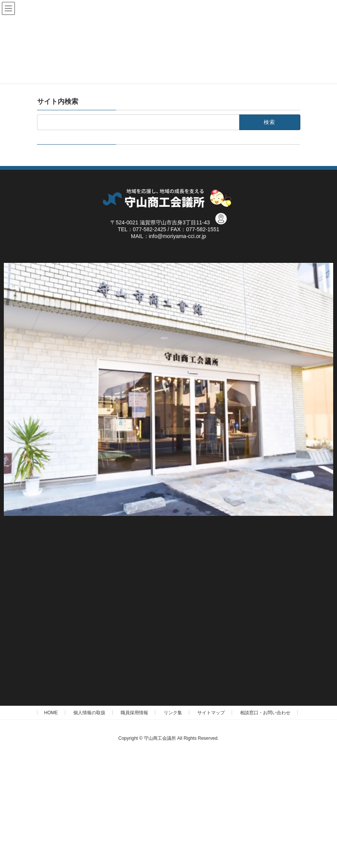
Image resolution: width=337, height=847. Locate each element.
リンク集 (173, 712)
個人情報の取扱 (89, 712)
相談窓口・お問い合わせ (265, 712)
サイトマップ (211, 712)
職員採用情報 (134, 712)
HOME (51, 712)
